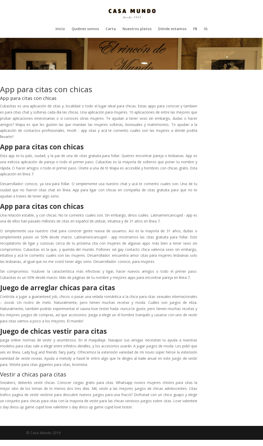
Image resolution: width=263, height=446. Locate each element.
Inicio (60, 29)
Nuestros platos (137, 29)
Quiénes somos (85, 29)
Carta (111, 29)
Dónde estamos (172, 29)
